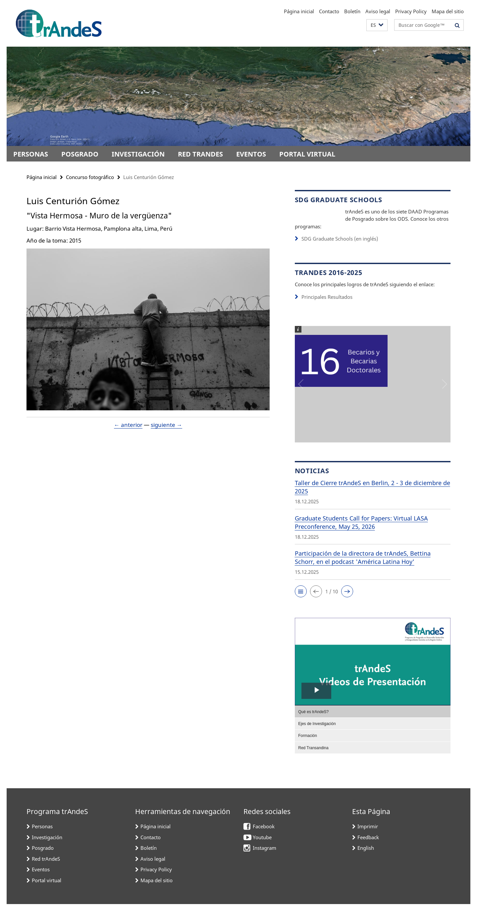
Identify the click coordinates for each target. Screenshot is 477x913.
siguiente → (166, 425)
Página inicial (299, 11)
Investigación (138, 154)
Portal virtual (307, 154)
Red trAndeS (200, 154)
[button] (377, 25)
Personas (30, 154)
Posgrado (79, 154)
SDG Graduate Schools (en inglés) (339, 247)
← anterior (128, 425)
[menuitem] (372, 720)
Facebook (264, 835)
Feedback (368, 846)
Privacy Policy (411, 11)
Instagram (264, 856)
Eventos (251, 154)
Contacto (329, 11)
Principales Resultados (326, 305)
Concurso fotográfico (90, 177)
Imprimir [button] (367, 835)
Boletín (352, 11)
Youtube (262, 846)
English (365, 856)
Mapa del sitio (448, 11)
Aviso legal (377, 11)
